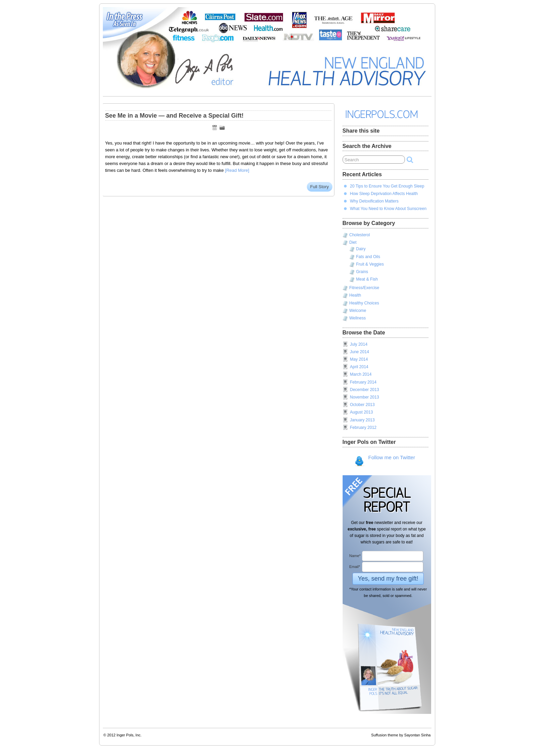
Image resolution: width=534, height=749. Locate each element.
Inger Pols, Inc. (128, 735)
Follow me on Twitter (384, 460)
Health (355, 295)
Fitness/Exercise (364, 287)
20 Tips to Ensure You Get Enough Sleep (387, 186)
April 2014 (359, 366)
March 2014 (361, 374)
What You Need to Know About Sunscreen (388, 208)
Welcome (357, 310)
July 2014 (358, 344)
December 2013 (364, 389)
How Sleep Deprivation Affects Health (384, 193)
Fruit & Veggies (370, 264)
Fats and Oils (368, 256)
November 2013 (364, 397)
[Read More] (237, 170)
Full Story (319, 186)
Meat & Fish (367, 279)
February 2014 (363, 382)
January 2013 (362, 420)
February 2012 (363, 427)
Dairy (361, 248)
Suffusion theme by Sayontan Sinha (401, 735)
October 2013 (362, 404)
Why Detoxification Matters (374, 201)
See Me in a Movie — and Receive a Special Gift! (174, 115)
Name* (355, 556)
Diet (353, 242)
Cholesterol (359, 235)
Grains (362, 271)
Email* (354, 567)
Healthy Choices (364, 303)
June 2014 (359, 351)
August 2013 (361, 412)
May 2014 (359, 359)
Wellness (357, 318)
